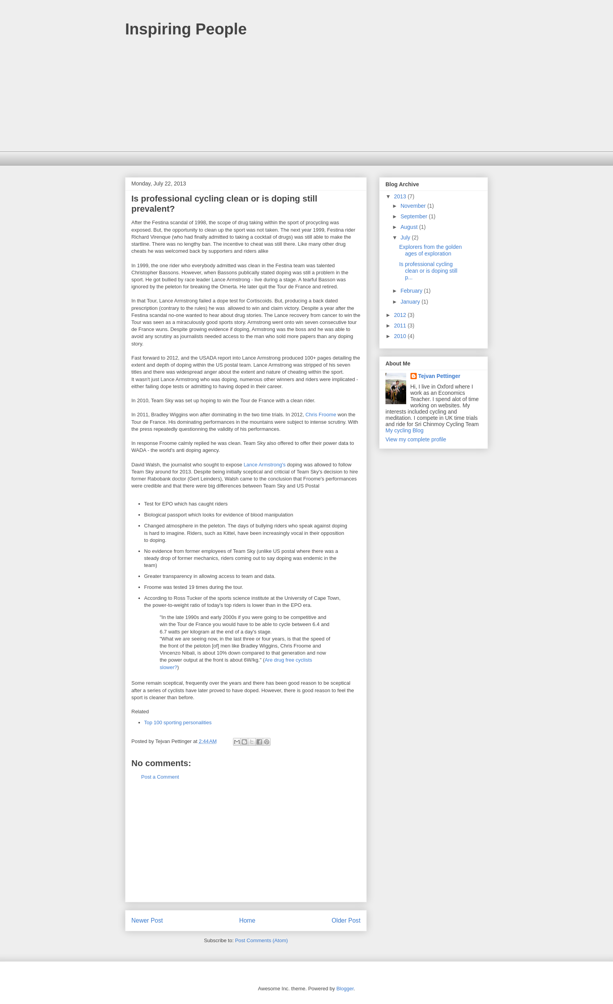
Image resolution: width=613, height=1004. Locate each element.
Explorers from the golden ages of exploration (430, 250)
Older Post (346, 920)
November (413, 206)
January (410, 302)
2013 (401, 196)
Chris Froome (320, 414)
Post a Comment (160, 777)
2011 (401, 325)
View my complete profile (415, 439)
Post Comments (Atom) (261, 940)
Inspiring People (186, 29)
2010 (401, 336)
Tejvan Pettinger (439, 376)
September (414, 216)
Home (247, 920)
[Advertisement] (306, 96)
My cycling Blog (404, 430)
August (409, 227)
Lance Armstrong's (264, 465)
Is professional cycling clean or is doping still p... (428, 271)
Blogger (344, 988)
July (406, 237)
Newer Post (147, 920)
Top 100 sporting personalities (178, 722)
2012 (401, 315)
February (412, 291)
